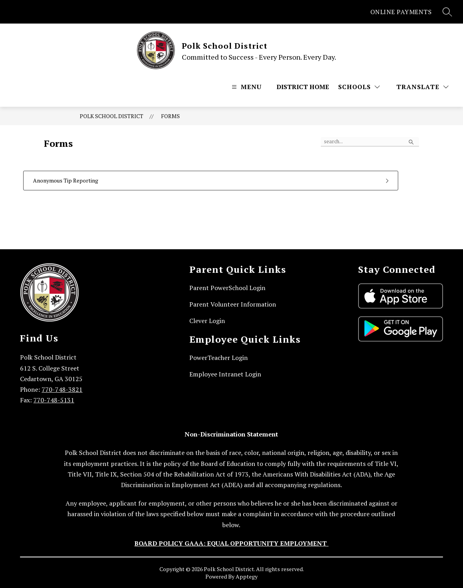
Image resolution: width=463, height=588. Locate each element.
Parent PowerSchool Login (227, 287)
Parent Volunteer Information (232, 304)
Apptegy (247, 576)
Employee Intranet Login (225, 374)
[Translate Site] (422, 87)
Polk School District (111, 116)
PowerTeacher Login (218, 357)
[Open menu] (246, 87)
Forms (170, 116)
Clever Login (207, 320)
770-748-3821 (62, 389)
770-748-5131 (53, 400)
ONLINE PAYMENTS (401, 11)
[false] (370, 141)
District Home (302, 86)
